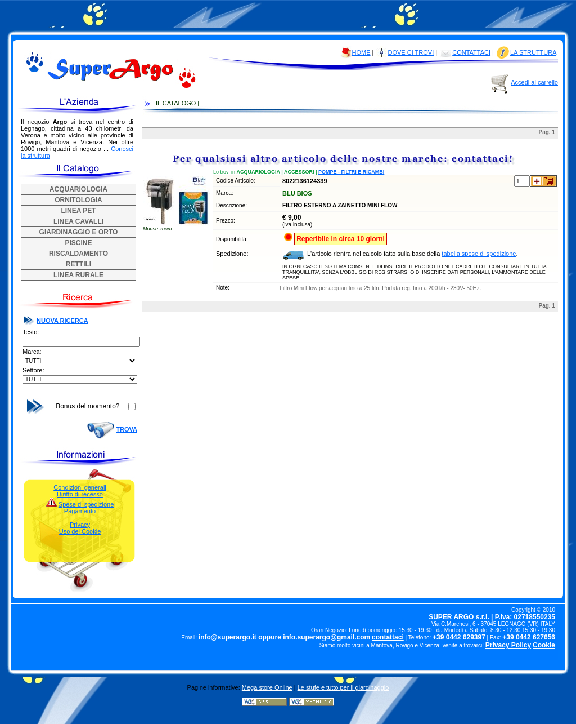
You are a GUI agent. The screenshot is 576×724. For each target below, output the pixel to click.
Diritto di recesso (80, 494)
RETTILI (78, 264)
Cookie (544, 645)
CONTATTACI (471, 52)
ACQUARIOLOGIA (78, 189)
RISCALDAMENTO (78, 253)
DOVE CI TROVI (411, 52)
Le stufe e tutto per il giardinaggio (343, 687)
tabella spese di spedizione (479, 253)
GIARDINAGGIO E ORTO (78, 232)
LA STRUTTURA (533, 52)
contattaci (388, 637)
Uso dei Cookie (80, 531)
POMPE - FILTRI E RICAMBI (351, 172)
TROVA (126, 429)
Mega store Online (267, 687)
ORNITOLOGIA (78, 200)
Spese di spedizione (86, 504)
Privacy (80, 524)
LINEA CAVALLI (78, 221)
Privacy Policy (508, 645)
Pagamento (80, 511)
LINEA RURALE (78, 275)
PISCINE (78, 243)
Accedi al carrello (534, 82)
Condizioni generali (79, 487)
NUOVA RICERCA (62, 320)
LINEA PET (78, 211)
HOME (361, 52)
